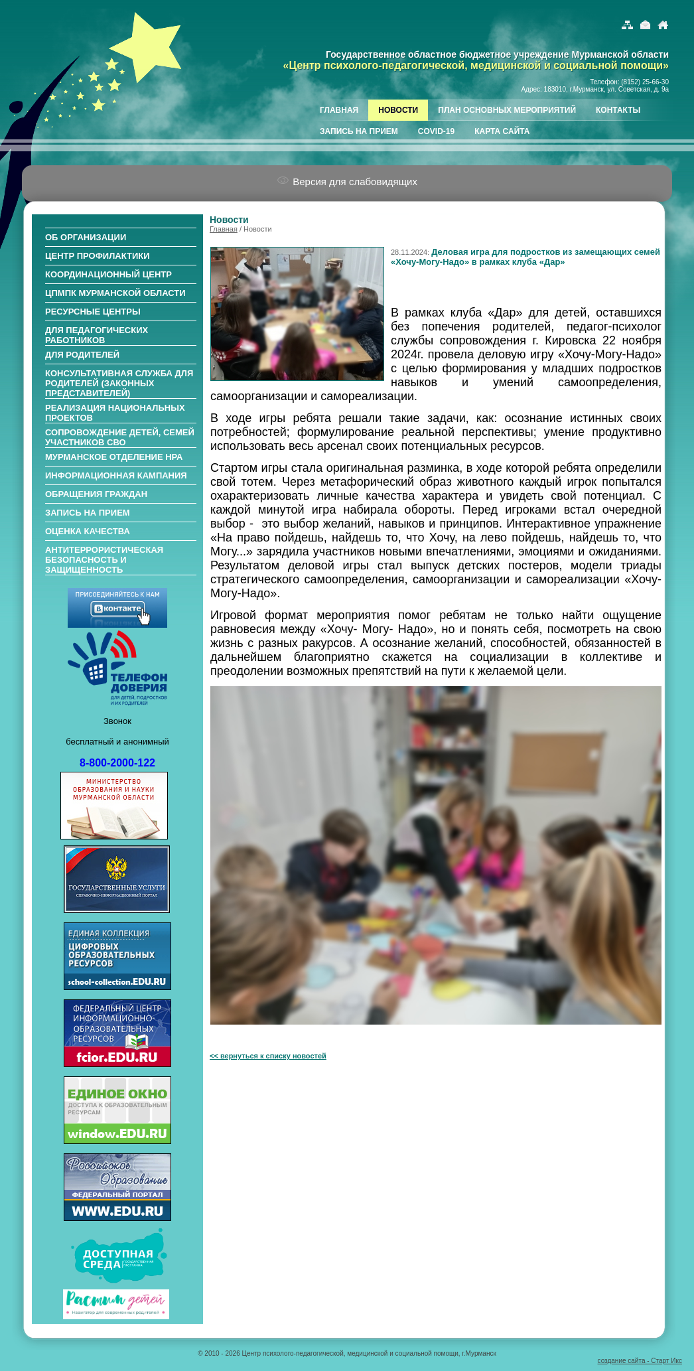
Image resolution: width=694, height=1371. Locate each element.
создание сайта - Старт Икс (640, 1360)
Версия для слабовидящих (347, 181)
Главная (224, 229)
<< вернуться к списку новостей (268, 1056)
